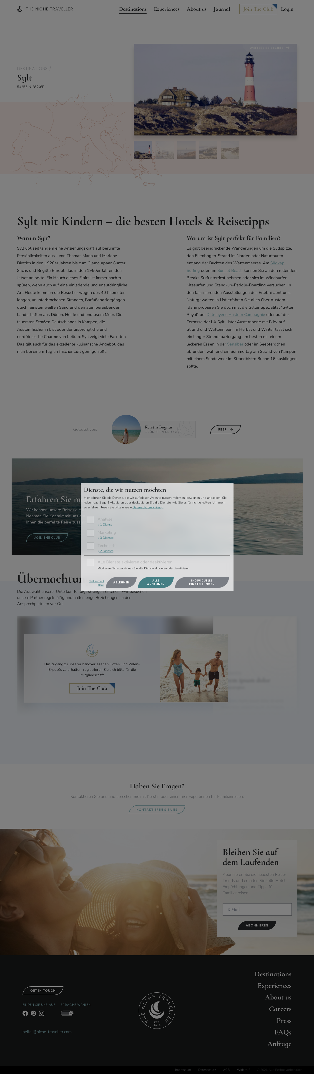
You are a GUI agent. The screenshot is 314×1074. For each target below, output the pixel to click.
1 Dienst (105, 525)
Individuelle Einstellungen (202, 582)
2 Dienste (105, 551)
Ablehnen (121, 582)
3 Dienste (105, 538)
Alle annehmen (156, 582)
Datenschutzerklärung (148, 507)
